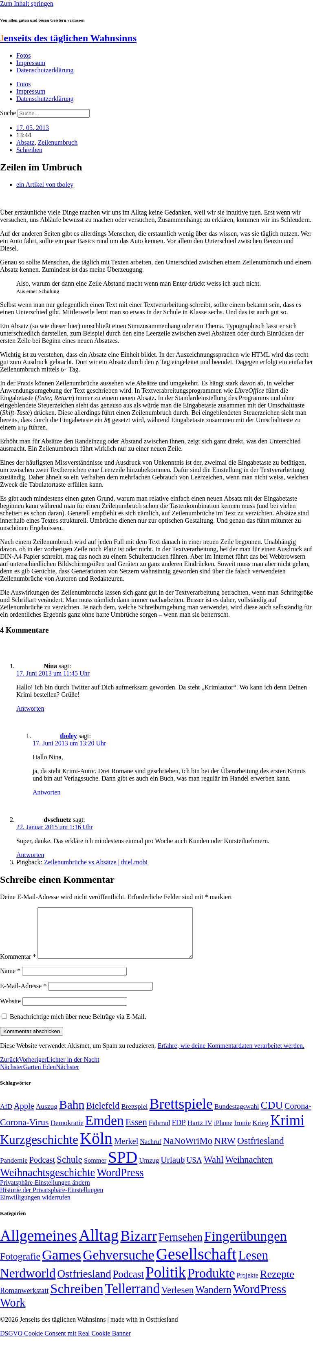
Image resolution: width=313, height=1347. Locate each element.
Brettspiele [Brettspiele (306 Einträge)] (181, 1113)
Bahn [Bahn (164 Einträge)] (71, 1114)
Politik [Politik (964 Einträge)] (165, 1282)
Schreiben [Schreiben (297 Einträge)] (76, 1298)
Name (10, 980)
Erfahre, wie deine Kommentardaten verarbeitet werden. (231, 1055)
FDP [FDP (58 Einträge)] (178, 1132)
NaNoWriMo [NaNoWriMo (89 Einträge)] (187, 1151)
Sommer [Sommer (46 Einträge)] (95, 1170)
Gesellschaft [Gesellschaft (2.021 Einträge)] (196, 1264)
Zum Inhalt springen (26, 3)
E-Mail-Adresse (23, 995)
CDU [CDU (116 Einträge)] (272, 1115)
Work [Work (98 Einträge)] (12, 1312)
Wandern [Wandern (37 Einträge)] (213, 1299)
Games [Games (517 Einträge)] (61, 1265)
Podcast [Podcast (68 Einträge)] (42, 1169)
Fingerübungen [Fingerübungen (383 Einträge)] (245, 1245)
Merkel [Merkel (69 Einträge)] (126, 1150)
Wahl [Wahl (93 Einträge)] (214, 1169)
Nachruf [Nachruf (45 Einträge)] (150, 1151)
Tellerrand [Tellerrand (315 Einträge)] (132, 1298)
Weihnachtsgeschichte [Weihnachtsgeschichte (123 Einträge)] (47, 1182)
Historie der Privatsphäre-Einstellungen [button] (51, 1199)
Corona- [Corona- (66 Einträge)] (297, 1115)
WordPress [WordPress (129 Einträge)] (120, 1182)
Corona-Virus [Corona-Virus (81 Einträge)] (24, 1132)
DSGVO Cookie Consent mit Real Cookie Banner (65, 1343)
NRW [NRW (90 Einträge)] (225, 1150)
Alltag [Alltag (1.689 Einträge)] (99, 1245)
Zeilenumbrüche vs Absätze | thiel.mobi (96, 862)
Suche (8, 113)
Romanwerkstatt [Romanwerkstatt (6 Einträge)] (24, 1300)
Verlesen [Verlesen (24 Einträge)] (177, 1299)
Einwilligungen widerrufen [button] (35, 1207)
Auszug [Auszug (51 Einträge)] (46, 1116)
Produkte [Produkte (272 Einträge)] (211, 1282)
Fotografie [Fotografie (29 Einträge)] (20, 1266)
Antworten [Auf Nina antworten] (30, 708)
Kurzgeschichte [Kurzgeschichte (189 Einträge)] (39, 1149)
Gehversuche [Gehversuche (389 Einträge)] (118, 1264)
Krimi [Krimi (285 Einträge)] (287, 1130)
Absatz (25, 142)
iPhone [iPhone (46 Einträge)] (223, 1133)
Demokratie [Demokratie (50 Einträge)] (67, 1133)
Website (10, 1010)
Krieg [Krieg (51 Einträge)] (260, 1132)
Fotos (23, 55)
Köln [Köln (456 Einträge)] (96, 1148)
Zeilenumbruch (57, 142)
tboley (68, 735)
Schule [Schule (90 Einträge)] (69, 1169)
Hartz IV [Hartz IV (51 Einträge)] (199, 1132)
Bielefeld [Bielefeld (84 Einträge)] (102, 1115)
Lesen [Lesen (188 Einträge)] (253, 1265)
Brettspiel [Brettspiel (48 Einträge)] (134, 1116)
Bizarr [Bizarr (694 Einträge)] (138, 1245)
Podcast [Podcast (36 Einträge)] (128, 1283)
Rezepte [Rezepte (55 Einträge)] (277, 1284)
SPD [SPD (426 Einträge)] (122, 1167)
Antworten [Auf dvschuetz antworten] (30, 854)
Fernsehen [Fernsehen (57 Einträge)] (181, 1247)
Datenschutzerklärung (44, 70)
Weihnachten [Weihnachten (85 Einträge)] (249, 1169)
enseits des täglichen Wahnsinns (68, 38)
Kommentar (18, 966)
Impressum (30, 62)
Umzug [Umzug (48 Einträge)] (149, 1170)
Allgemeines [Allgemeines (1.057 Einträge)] (38, 1245)
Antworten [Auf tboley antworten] (46, 792)
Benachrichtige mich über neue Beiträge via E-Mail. (78, 1026)
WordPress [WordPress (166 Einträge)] (260, 1299)
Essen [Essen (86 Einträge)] (136, 1132)
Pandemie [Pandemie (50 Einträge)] (14, 1170)
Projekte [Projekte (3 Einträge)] (247, 1285)
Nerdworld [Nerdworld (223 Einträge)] (27, 1283)
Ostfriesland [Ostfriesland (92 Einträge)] (260, 1150)
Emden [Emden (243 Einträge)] (104, 1130)
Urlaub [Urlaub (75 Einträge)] (173, 1170)
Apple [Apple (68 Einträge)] (24, 1115)
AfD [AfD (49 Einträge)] (6, 1116)
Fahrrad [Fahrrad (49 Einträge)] (159, 1133)
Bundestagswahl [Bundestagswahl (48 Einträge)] (236, 1116)
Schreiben (29, 149)
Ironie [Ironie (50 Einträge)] (242, 1133)
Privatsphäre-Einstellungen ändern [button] (45, 1192)
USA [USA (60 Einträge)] (194, 1170)
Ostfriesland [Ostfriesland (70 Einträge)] (84, 1284)
